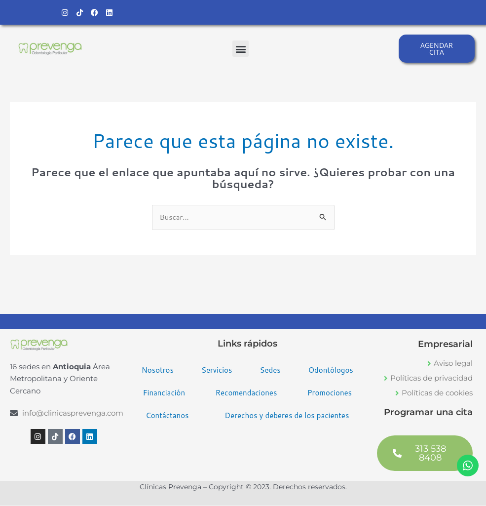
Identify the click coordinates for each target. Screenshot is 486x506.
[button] (240, 49)
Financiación (164, 394)
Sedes (270, 371)
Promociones (329, 394)
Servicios (216, 371)
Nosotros (158, 371)
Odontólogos (330, 371)
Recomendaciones (246, 394)
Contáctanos (167, 416)
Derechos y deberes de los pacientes (286, 416)
